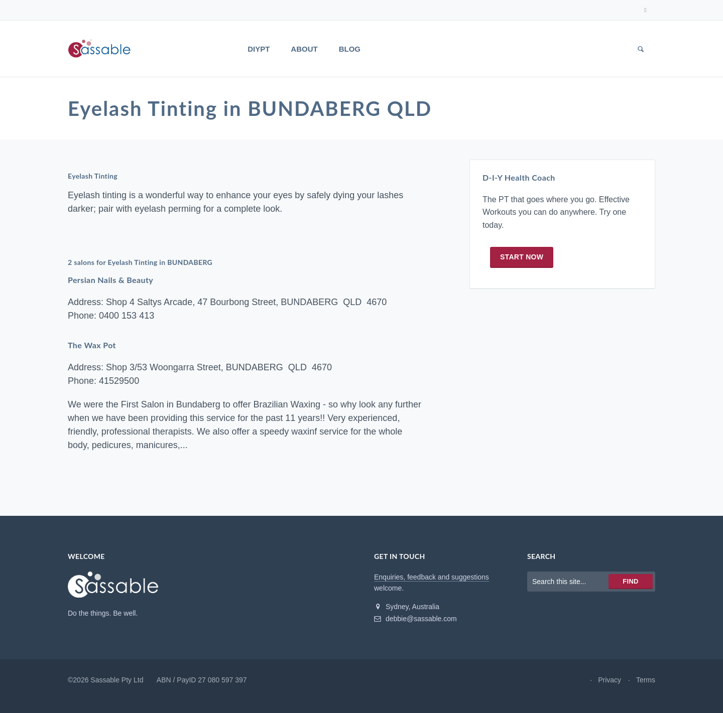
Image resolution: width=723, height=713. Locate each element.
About (304, 49)
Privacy (609, 680)
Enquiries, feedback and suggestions (431, 577)
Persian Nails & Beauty (110, 280)
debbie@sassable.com (415, 619)
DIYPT (259, 49)
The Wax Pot (92, 345)
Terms (645, 680)
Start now (521, 257)
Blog (349, 49)
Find (630, 581)
